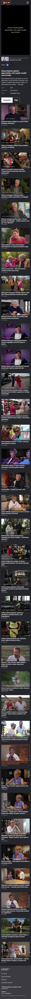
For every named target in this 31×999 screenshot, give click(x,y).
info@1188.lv (15, 987)
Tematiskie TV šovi (15, 93)
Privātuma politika (6, 976)
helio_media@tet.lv (15, 992)
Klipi (16, 100)
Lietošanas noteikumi (6, 982)
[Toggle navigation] (28, 2)
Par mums (4, 973)
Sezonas (7, 100)
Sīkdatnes (4, 979)
